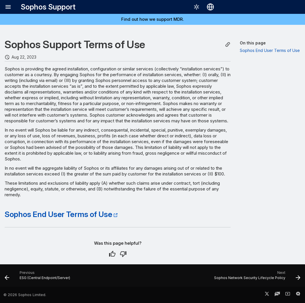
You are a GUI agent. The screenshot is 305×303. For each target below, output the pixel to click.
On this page (253, 42)
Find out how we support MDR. (152, 19)
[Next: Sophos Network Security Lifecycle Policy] (256, 277)
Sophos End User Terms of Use (58, 214)
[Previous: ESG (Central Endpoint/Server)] (38, 277)
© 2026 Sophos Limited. (24, 295)
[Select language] (210, 7)
